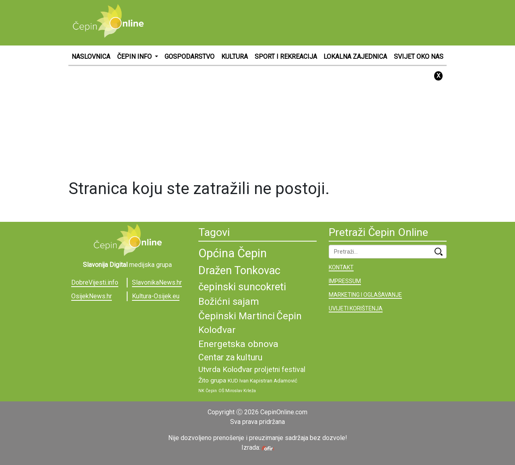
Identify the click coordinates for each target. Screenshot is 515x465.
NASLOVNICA (91, 56)
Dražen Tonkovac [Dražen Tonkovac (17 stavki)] (239, 270)
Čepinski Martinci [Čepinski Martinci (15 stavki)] (236, 316)
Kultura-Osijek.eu (155, 296)
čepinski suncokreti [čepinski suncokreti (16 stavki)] (242, 287)
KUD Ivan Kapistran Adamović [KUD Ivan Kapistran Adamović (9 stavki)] (262, 381)
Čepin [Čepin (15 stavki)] (289, 316)
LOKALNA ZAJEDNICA (355, 56)
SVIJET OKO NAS (418, 56)
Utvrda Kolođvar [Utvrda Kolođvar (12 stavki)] (225, 369)
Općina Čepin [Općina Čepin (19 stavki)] (232, 253)
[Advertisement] (300, 22)
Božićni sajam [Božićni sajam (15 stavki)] (228, 301)
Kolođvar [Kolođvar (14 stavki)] (217, 329)
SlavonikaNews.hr (157, 282)
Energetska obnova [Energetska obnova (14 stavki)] (238, 344)
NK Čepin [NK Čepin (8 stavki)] (207, 390)
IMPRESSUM (345, 281)
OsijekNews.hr (91, 296)
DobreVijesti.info (94, 282)
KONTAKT (341, 267)
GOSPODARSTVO (189, 56)
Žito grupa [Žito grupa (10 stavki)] (212, 380)
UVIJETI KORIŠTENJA (356, 308)
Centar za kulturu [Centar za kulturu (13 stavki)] (230, 357)
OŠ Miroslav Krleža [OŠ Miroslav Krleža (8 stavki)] (237, 390)
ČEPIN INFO (135, 56)
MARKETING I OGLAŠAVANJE (365, 294)
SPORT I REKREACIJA (286, 56)
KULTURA (234, 56)
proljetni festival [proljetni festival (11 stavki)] (279, 370)
